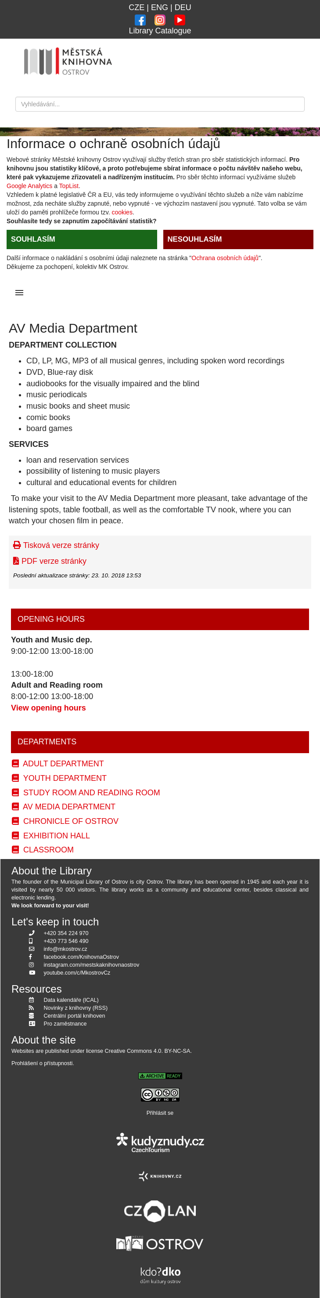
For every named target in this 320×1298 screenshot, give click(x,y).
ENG (159, 7)
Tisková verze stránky (56, 545)
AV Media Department (63, 806)
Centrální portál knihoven (74, 1016)
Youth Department (59, 778)
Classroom (43, 849)
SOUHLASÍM (33, 239)
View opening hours (48, 707)
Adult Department (58, 763)
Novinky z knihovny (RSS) (76, 1008)
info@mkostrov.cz (65, 949)
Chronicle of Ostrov (65, 821)
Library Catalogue (160, 30)
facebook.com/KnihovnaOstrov (81, 957)
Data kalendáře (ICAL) (71, 1000)
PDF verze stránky (49, 561)
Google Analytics (29, 185)
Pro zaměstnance (65, 1024)
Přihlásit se (160, 1113)
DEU (183, 7)
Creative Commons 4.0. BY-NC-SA (148, 1051)
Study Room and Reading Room (86, 792)
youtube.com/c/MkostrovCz (77, 973)
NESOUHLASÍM (195, 239)
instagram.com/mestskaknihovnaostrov (92, 965)
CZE (136, 7)
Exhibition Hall (51, 835)
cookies (121, 212)
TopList (69, 185)
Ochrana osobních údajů (225, 257)
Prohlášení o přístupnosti (41, 1063)
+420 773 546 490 (66, 941)
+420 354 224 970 (66, 933)
